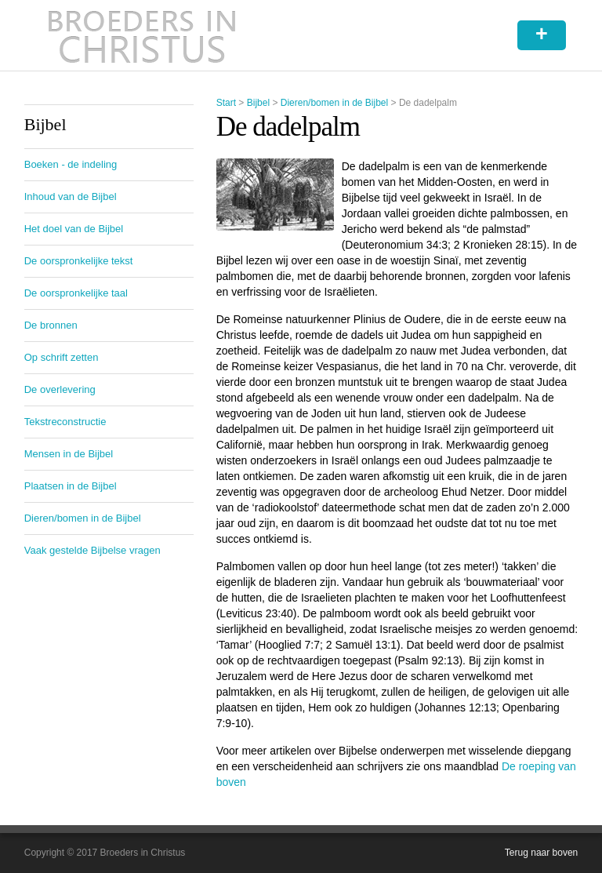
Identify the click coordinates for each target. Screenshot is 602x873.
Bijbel (258, 102)
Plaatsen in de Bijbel (70, 486)
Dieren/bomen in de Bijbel (334, 102)
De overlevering (60, 389)
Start (226, 102)
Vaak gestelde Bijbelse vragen (92, 550)
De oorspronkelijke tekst (78, 261)
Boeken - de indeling (71, 164)
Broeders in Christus (141, 35)
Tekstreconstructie (65, 421)
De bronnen (51, 325)
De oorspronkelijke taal (76, 293)
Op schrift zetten (61, 357)
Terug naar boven (541, 852)
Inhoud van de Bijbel (70, 196)
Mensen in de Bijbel (68, 454)
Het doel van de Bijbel (73, 229)
